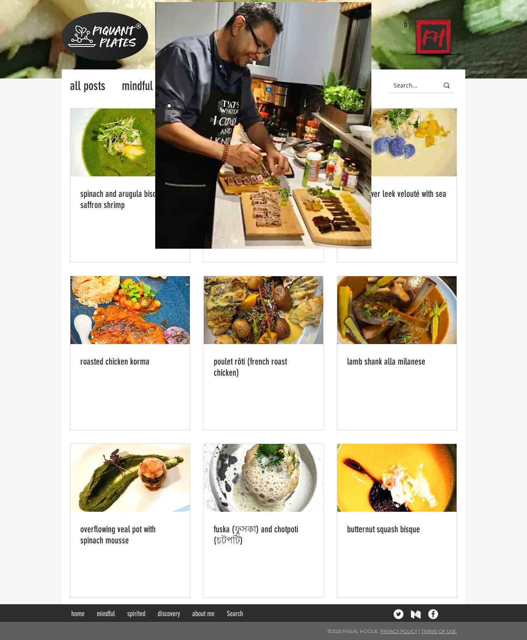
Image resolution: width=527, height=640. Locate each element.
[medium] (416, 614)
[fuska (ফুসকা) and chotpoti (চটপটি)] (263, 478)
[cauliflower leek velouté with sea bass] (397, 142)
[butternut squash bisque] (397, 478)
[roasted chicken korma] (130, 310)
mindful (137, 86)
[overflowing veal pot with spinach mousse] (130, 478)
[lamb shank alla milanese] (397, 310)
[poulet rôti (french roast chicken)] (263, 310)
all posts (87, 86)
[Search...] (408, 85)
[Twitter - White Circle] (398, 614)
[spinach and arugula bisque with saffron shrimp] (130, 142)
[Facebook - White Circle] (433, 614)
